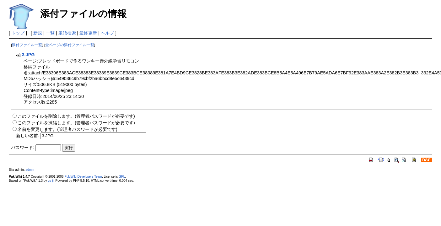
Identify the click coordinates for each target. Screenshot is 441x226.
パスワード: (22, 147)
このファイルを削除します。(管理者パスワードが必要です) (76, 116)
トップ (17, 32)
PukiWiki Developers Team (83, 176)
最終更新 (88, 32)
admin (29, 169)
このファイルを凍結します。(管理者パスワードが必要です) (76, 122)
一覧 (50, 32)
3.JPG (25, 54)
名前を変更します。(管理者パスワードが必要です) (67, 129)
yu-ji (50, 180)
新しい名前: (27, 135)
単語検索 (67, 32)
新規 (37, 32)
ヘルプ (107, 32)
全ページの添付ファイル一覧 (69, 45)
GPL (122, 176)
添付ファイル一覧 (27, 45)
